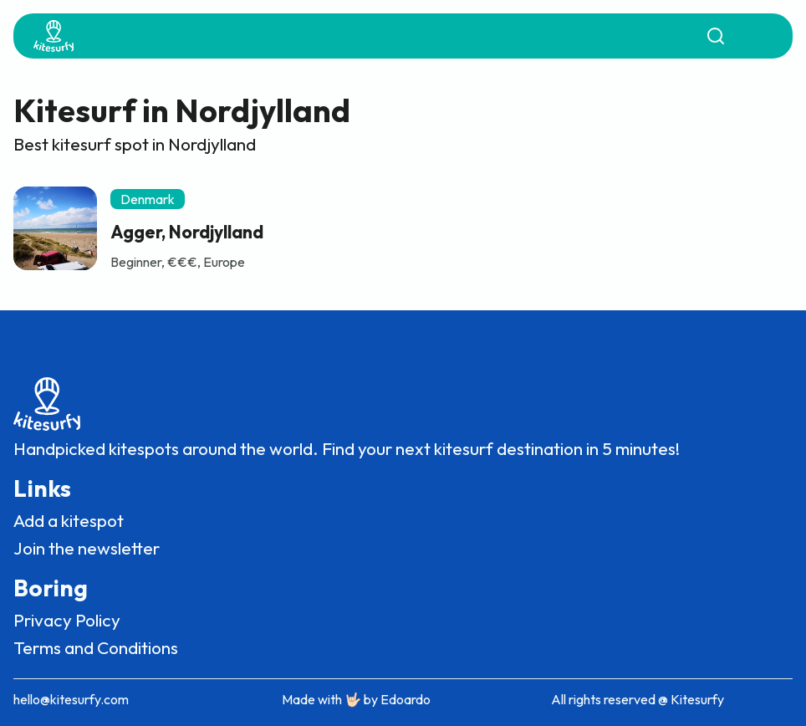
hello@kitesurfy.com (71, 699)
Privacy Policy (66, 620)
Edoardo (405, 699)
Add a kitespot (68, 520)
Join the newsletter (86, 548)
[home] (53, 36)
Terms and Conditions (95, 647)
